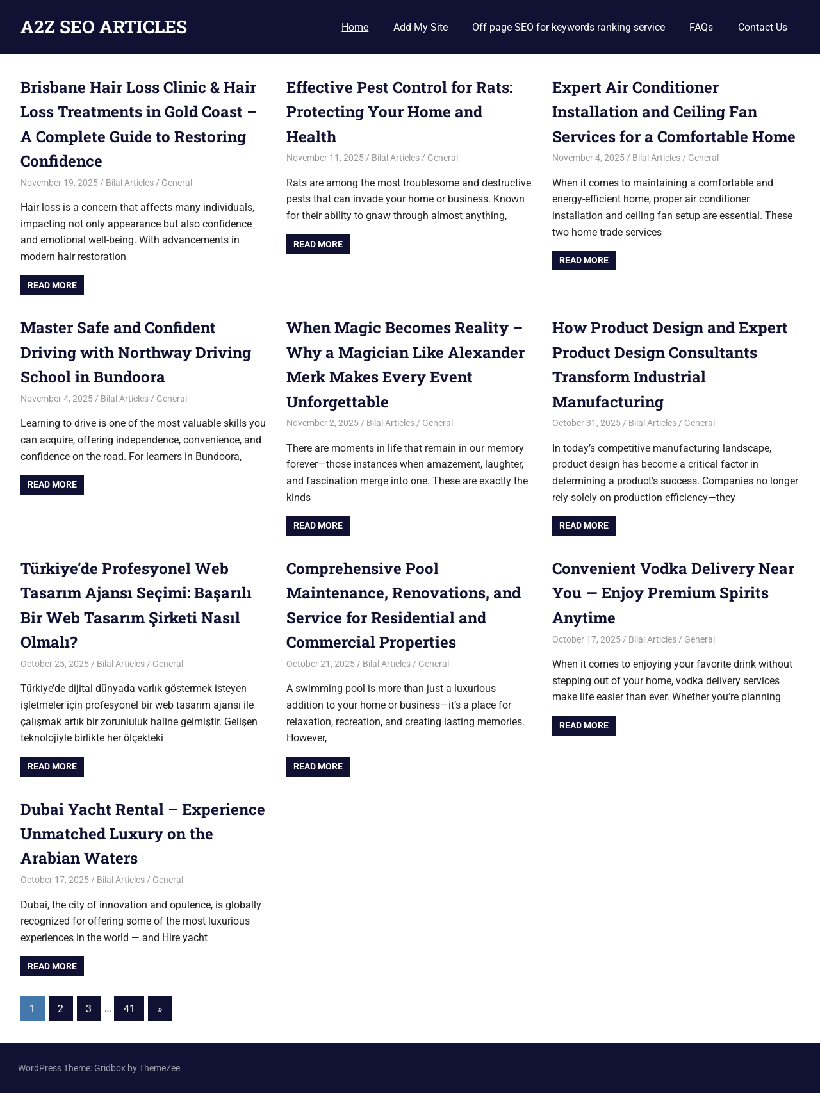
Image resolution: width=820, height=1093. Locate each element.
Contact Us (762, 27)
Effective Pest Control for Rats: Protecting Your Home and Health (399, 112)
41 (129, 1009)
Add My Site (420, 27)
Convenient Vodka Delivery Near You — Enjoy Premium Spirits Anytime (673, 593)
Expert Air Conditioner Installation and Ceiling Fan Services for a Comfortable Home (674, 112)
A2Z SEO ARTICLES (103, 26)
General (176, 182)
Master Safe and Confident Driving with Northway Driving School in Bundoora (135, 352)
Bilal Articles (130, 182)
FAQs (701, 27)
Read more (52, 285)
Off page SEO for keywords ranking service (568, 27)
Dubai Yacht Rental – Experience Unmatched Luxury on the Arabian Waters (142, 834)
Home (354, 27)
